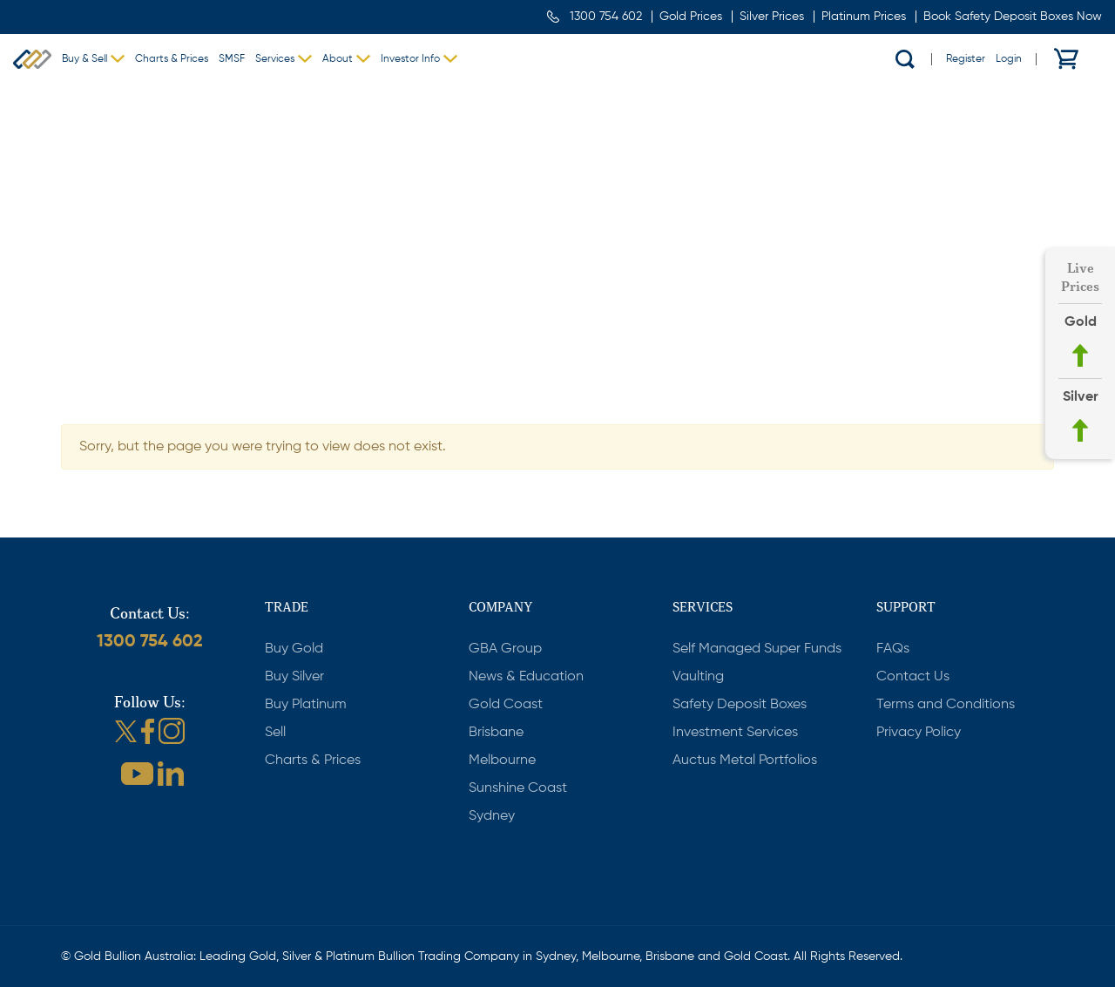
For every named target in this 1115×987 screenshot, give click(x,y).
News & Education (526, 677)
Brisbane (496, 733)
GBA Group (505, 649)
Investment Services (735, 733)
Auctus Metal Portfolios (744, 760)
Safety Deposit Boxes (739, 705)
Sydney (492, 816)
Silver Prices (772, 16)
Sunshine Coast (518, 788)
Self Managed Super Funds (756, 649)
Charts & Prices (171, 59)
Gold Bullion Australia (32, 59)
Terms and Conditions (945, 705)
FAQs (892, 649)
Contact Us (912, 677)
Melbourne (502, 760)
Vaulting (698, 677)
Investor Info (410, 59)
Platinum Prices (863, 16)
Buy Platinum (306, 705)
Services (274, 59)
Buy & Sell (84, 59)
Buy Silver (294, 677)
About (337, 59)
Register (965, 59)
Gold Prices (690, 16)
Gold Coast (506, 705)
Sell (275, 733)
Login (1009, 59)
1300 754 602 (606, 16)
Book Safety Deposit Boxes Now (1012, 16)
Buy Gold (294, 649)
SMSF (232, 59)
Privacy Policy (918, 733)
